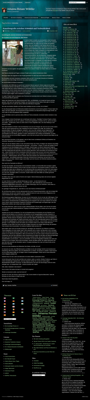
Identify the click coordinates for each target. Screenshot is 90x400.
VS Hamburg (40, 329)
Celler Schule (68, 94)
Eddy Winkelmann (38, 301)
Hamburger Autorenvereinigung (13, 344)
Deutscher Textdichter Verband (12, 342)
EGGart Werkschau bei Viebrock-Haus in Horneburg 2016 (72, 354)
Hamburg (51, 305)
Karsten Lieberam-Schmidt (45, 317)
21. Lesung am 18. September (72, 66)
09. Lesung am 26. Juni (70, 46)
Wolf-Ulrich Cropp (49, 330)
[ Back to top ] (85, 396)
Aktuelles (6, 17)
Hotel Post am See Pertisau (49, 310)
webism (7, 373)
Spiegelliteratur (68, 87)
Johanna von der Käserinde (31, 17)
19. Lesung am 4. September (72, 62)
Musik (34, 326)
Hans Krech (42, 308)
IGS (34, 311)
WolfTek (14, 285)
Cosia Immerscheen (70, 103)
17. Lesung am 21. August (71, 59)
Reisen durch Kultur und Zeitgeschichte (74, 86)
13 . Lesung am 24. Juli (70, 52)
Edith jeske (48, 301)
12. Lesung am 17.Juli (70, 51)
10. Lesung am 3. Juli (70, 47)
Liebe (49, 322)
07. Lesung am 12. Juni (70, 42)
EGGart (54, 301)
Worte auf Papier (45, 17)
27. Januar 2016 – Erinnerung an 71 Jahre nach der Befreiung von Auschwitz (44, 344)
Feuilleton (67, 104)
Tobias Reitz (48, 327)
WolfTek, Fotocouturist (10, 375)
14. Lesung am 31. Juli (70, 54)
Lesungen (67, 96)
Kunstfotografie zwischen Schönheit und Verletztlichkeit (26, 28)
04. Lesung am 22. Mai (70, 37)
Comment (54, 285)
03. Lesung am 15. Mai (70, 35)
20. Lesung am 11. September (72, 64)
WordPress (9, 396)
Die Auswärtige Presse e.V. (12, 326)
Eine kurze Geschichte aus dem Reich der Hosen (44, 352)
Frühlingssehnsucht (38, 303)
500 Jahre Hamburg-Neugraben (41, 339)
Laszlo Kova (50, 319)
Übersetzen (7, 295)
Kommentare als (39, 365)
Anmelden (36, 360)
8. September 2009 (53, 30)
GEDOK (67, 79)
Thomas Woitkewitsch (38, 327)
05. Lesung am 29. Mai (70, 39)
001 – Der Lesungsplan (70, 30)
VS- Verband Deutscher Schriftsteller (14, 346)
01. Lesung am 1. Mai (70, 32)
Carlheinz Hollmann (37, 297)
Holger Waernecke (9, 368)
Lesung (44, 322)
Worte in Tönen (56, 17)
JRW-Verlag (68, 84)
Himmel (48, 308)
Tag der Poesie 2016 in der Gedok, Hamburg (45, 341)
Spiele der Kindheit (69, 89)
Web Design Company (18, 396)
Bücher (66, 76)
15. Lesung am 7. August (71, 56)
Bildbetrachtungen (69, 101)
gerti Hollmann (44, 305)
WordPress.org (37, 368)
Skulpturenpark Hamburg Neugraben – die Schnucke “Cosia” (72, 376)
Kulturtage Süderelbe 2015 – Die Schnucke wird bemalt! (73, 318)
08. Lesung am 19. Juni (70, 44)
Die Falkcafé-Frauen (10, 358)
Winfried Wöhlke (37, 330)
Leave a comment (26, 30)
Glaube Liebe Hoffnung (70, 81)
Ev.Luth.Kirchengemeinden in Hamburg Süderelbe (15, 329)
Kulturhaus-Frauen (9, 370)
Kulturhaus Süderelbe (39, 319)
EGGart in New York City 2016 (69, 337)
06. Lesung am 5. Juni (70, 41)
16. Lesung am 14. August (71, 57)
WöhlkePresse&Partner (70, 91)
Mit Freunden (68, 108)
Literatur (10, 285)
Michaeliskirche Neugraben (43, 325)
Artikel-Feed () (38, 363)
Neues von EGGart (70, 295)
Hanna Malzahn (9, 363)
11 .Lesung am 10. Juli (70, 49)
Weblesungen (8, 349)
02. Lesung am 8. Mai (70, 34)
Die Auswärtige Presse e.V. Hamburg (43, 299)
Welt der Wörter (50, 329)
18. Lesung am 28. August (71, 61)
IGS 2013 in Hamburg (16, 17)
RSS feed (55, 10)
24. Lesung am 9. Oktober (71, 71)
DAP (49, 298)
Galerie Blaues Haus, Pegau (12, 361)
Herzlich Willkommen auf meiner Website (12, 2)
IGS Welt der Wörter (42, 311)
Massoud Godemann (45, 323)
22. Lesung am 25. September (72, 68)
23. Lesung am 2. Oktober (71, 69)
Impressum (27, 2)
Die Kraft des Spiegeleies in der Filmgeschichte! (70, 299)
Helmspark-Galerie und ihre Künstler (14, 366)
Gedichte (67, 77)
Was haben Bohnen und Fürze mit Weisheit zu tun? (45, 348)
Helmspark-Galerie (69, 106)
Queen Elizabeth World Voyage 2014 (46, 326)
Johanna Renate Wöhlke (20, 8)
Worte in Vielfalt (66, 17)
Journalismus (13, 30)
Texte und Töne (69, 98)
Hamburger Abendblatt (10, 332)
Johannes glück (46, 316)
